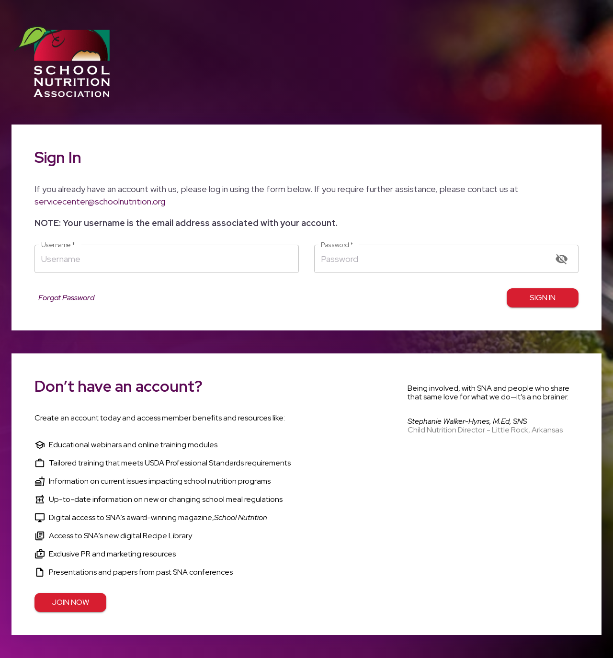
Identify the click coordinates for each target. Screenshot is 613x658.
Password (337, 245)
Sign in (543, 297)
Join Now (70, 602)
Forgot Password (66, 297)
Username (58, 245)
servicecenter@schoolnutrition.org (99, 201)
